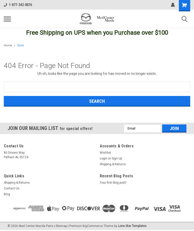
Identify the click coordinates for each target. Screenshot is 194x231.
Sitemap (61, 226)
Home (8, 45)
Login (103, 158)
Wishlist (105, 152)
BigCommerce (93, 226)
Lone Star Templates (132, 226)
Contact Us (11, 188)
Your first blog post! (113, 182)
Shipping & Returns (113, 164)
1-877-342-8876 (18, 5)
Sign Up (117, 158)
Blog (7, 194)
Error (21, 45)
